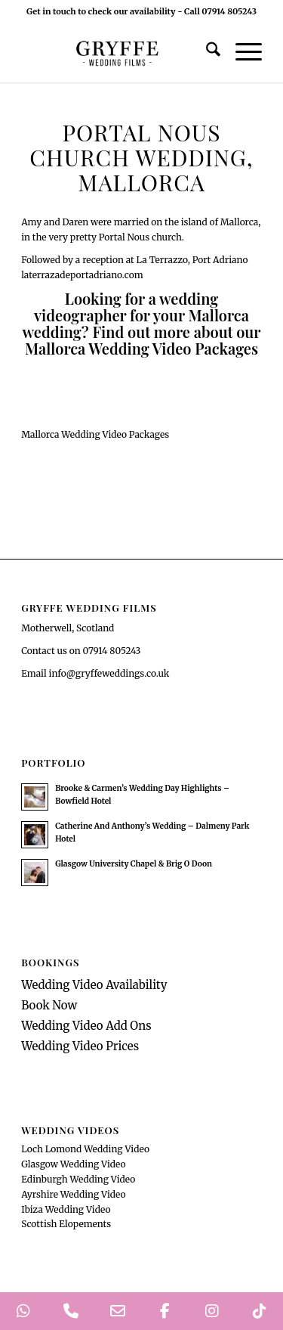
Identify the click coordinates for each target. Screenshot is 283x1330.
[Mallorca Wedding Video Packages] (95, 434)
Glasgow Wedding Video (73, 1164)
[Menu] (241, 52)
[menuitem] (205, 52)
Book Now (49, 1005)
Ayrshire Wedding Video (73, 1194)
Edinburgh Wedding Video (78, 1179)
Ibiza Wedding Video (65, 1209)
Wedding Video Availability (94, 985)
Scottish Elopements (66, 1223)
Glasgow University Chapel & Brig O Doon (133, 864)
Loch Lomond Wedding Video (85, 1149)
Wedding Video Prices (80, 1046)
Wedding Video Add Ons (86, 1025)
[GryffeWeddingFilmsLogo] (117, 52)
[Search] (205, 52)
